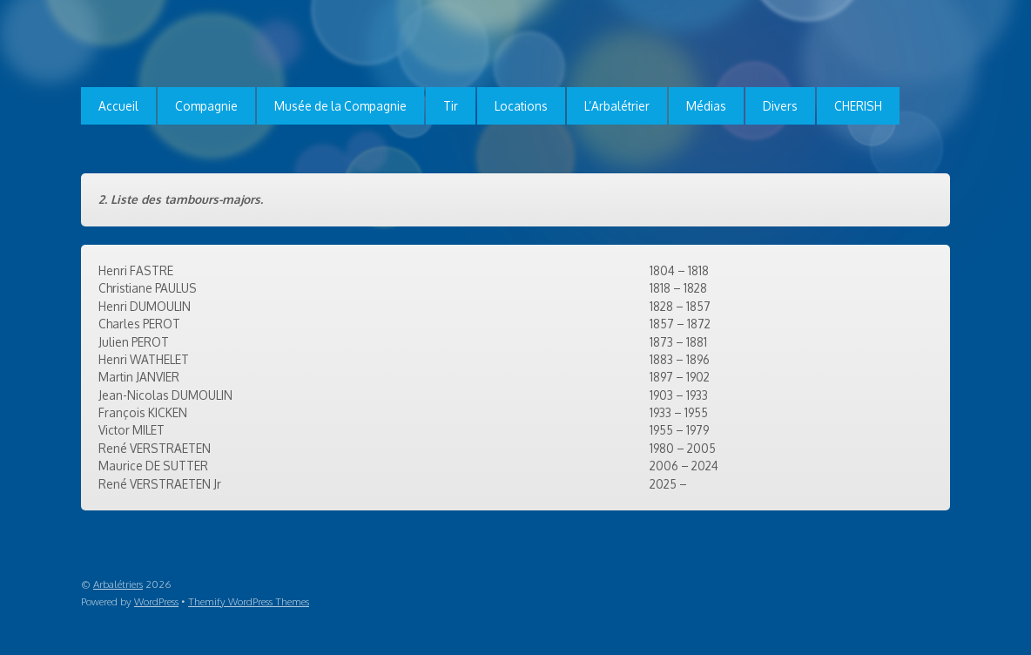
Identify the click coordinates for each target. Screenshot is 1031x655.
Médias (706, 105)
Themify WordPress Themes (248, 601)
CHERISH (858, 105)
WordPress (156, 601)
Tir (450, 105)
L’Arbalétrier (617, 105)
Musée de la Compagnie (340, 105)
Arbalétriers (118, 584)
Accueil (118, 105)
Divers (780, 105)
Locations (521, 105)
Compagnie (206, 105)
